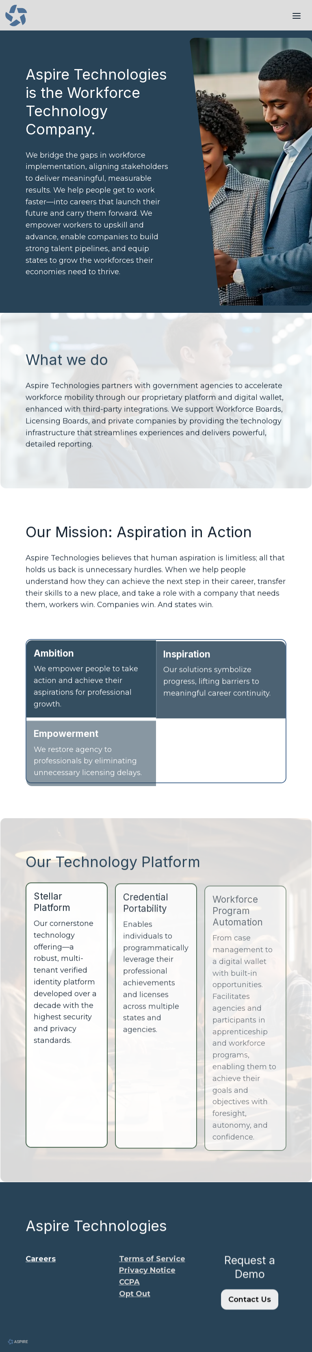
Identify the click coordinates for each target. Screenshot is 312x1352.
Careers (41, 1264)
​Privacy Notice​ (147, 1276)
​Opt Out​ (134, 1299)
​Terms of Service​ (152, 1264)
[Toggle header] (296, 15)
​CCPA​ (129, 1287)
